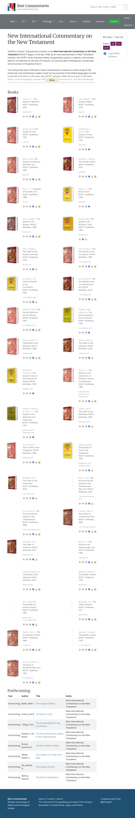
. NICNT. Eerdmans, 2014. (87, 284)
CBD (30, 116)
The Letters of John (45, 766)
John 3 (25, 175)
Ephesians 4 (84, 391)
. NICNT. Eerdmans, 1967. (30, 607)
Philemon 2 (83, 396)
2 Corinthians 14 (85, 328)
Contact (50, 798)
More (52, 80)
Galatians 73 (28, 389)
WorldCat (24, 116)
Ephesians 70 (28, 430)
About (41, 798)
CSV (118, 43)
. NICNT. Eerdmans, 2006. (87, 516)
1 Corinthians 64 (29, 297)
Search (59, 798)
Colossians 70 (28, 432)
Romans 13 (83, 235)
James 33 (82, 585)
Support (114, 21)
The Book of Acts (44, 714)
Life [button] (61, 21)
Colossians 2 (84, 394)
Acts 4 (25, 202)
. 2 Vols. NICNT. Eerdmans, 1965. (86, 224)
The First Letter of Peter (47, 745)
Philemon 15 (28, 555)
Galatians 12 (84, 353)
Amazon (27, 116)
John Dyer (116, 798)
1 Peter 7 (26, 645)
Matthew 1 (27, 112)
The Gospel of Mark (45, 703)
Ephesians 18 (84, 422)
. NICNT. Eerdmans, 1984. (86, 378)
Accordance (36, 116)
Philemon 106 (84, 466)
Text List (118, 37)
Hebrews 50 (28, 585)
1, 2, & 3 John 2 (85, 645)
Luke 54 (82, 145)
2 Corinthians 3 (29, 325)
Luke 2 (26, 142)
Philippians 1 (28, 457)
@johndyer (106, 802)
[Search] (106, 6)
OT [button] (23, 21)
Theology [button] (47, 21)
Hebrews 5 (83, 557)
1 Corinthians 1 (85, 262)
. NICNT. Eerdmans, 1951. (86, 134)
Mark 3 (82, 112)
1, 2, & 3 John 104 (29, 620)
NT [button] (34, 21)
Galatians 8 (27, 353)
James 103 (83, 615)
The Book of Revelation (47, 777)
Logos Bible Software (33, 116)
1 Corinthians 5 (85, 294)
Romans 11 (27, 264)
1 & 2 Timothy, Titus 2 (87, 527)
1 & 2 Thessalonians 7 (31, 529)
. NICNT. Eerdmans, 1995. (31, 164)
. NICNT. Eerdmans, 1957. (30, 417)
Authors (87, 21)
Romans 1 (27, 232)
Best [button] (12, 21)
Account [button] (128, 25)
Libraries (100, 21)
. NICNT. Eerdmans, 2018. (30, 254)
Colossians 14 (28, 494)
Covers (107, 37)
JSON (106, 47)
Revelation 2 (28, 678)
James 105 (27, 617)
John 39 (82, 172)
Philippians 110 (85, 463)
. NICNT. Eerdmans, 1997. (31, 315)
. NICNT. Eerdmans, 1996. (87, 547)
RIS (113, 43)
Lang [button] (126, 17)
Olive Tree (39, 116)
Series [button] (73, 21)
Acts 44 (82, 202)
